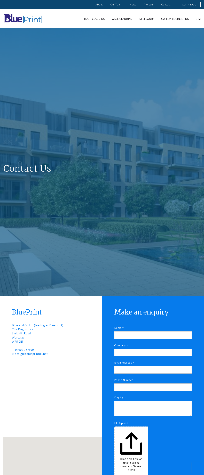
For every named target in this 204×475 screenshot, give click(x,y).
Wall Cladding (122, 18)
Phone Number (123, 380)
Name (119, 328)
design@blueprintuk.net (31, 354)
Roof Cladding (94, 18)
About (99, 4)
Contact (165, 4)
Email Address (124, 362)
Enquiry (120, 397)
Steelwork (146, 18)
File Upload (121, 423)
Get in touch (190, 4)
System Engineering (175, 18)
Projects (149, 4)
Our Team (116, 4)
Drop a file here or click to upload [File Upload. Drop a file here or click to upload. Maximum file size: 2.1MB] (131, 460)
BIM (198, 18)
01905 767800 (24, 350)
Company (121, 345)
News (133, 4)
